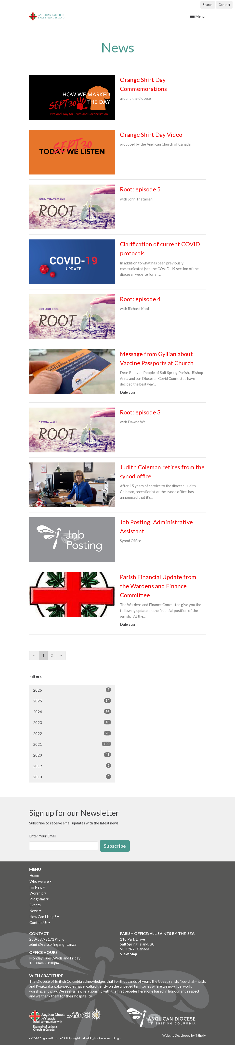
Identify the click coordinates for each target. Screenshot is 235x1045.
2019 (72, 765)
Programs (39, 899)
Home (34, 875)
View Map (128, 954)
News (35, 910)
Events (35, 905)
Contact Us (40, 922)
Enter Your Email (42, 836)
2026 (72, 689)
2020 (72, 754)
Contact (224, 5)
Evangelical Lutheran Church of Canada (45, 1026)
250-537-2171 (41, 939)
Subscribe (115, 846)
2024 (72, 711)
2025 (72, 700)
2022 (72, 733)
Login (117, 1038)
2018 (72, 776)
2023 (72, 722)
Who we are (40, 881)
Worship (37, 893)
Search (207, 5)
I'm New (37, 887)
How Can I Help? (44, 916)
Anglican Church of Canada (47, 1015)
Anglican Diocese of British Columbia (164, 1019)
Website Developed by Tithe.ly (184, 1035)
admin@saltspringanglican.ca (53, 944)
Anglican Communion (84, 1014)
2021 (72, 744)
